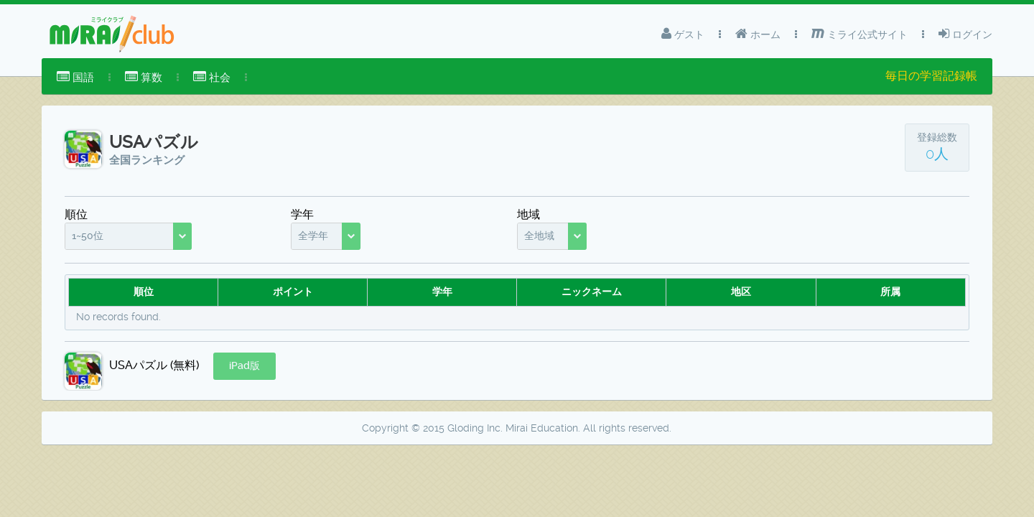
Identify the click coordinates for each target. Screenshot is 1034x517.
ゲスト (682, 33)
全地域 (539, 235)
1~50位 (87, 235)
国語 (75, 77)
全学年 (313, 235)
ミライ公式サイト (859, 33)
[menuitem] (75, 77)
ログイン (965, 33)
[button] (244, 367)
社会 (211, 77)
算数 (143, 77)
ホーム (758, 33)
